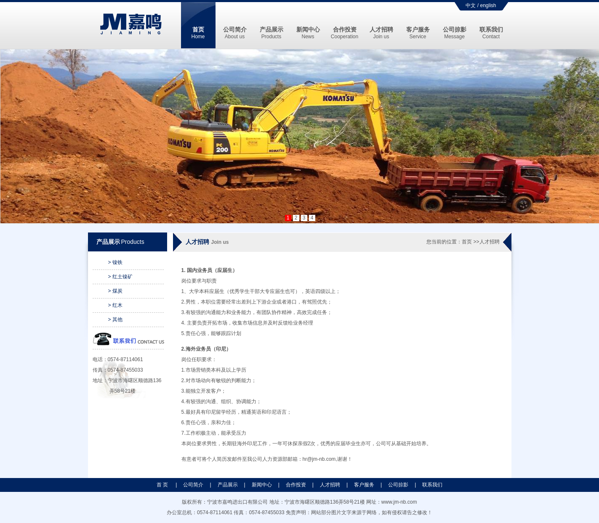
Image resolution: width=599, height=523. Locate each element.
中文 (471, 5)
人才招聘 (381, 33)
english (488, 5)
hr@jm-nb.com (319, 459)
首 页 (163, 485)
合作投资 (344, 33)
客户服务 (418, 33)
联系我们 (491, 33)
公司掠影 (454, 33)
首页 (198, 33)
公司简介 (235, 33)
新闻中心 (308, 33)
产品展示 (271, 33)
